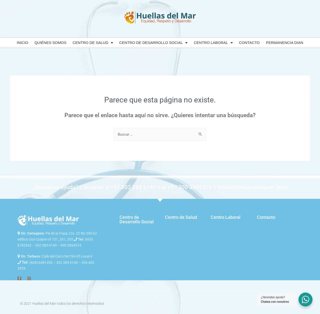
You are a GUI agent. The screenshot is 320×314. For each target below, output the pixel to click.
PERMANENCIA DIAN (284, 42)
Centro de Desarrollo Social (137, 219)
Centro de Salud (181, 217)
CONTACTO (249, 42)
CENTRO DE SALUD (92, 42)
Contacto (266, 217)
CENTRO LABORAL (213, 42)
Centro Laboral (225, 217)
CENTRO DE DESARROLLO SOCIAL (153, 42)
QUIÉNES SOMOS (50, 42)
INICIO (22, 42)
